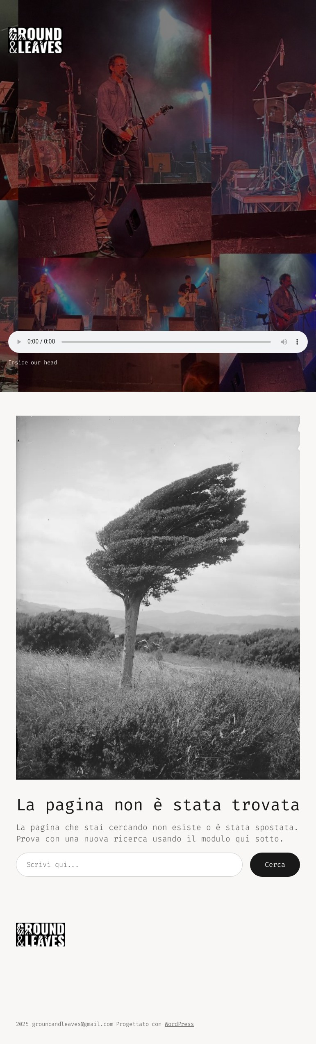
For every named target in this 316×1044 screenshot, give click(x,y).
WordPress (179, 1024)
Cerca (275, 864)
